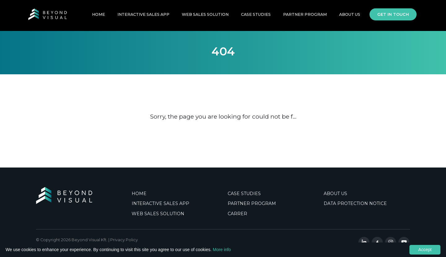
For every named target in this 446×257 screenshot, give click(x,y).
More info (222, 249)
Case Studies (256, 16)
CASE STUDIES (244, 193)
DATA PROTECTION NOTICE (355, 203)
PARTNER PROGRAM (305, 16)
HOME (98, 16)
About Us (349, 16)
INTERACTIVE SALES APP (143, 16)
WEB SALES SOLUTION (205, 16)
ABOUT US (335, 193)
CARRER (237, 213)
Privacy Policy (124, 239)
